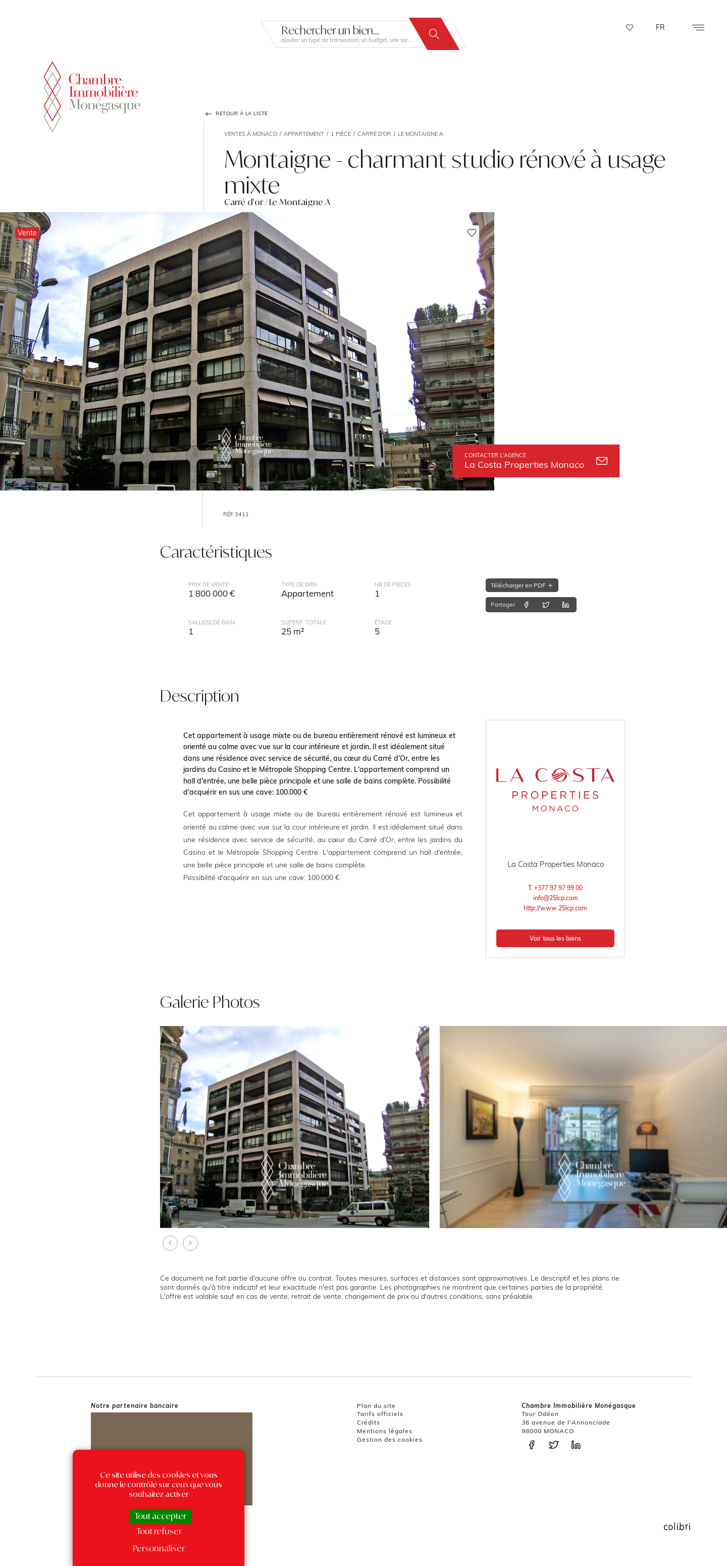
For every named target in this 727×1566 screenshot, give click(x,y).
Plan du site (376, 1405)
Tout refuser (159, 1531)
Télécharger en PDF (522, 585)
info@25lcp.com (555, 898)
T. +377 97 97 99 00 (555, 888)
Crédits (368, 1422)
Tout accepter (160, 1516)
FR (660, 27)
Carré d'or (374, 133)
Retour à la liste (235, 114)
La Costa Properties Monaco (535, 461)
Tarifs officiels (380, 1413)
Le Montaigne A (420, 133)
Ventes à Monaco (250, 133)
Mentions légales (384, 1431)
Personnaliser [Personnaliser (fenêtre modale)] (159, 1548)
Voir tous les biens (555, 938)
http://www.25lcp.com (555, 908)
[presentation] (170, 1243)
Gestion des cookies (390, 1439)
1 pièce (341, 133)
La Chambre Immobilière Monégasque (91, 94)
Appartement (304, 133)
